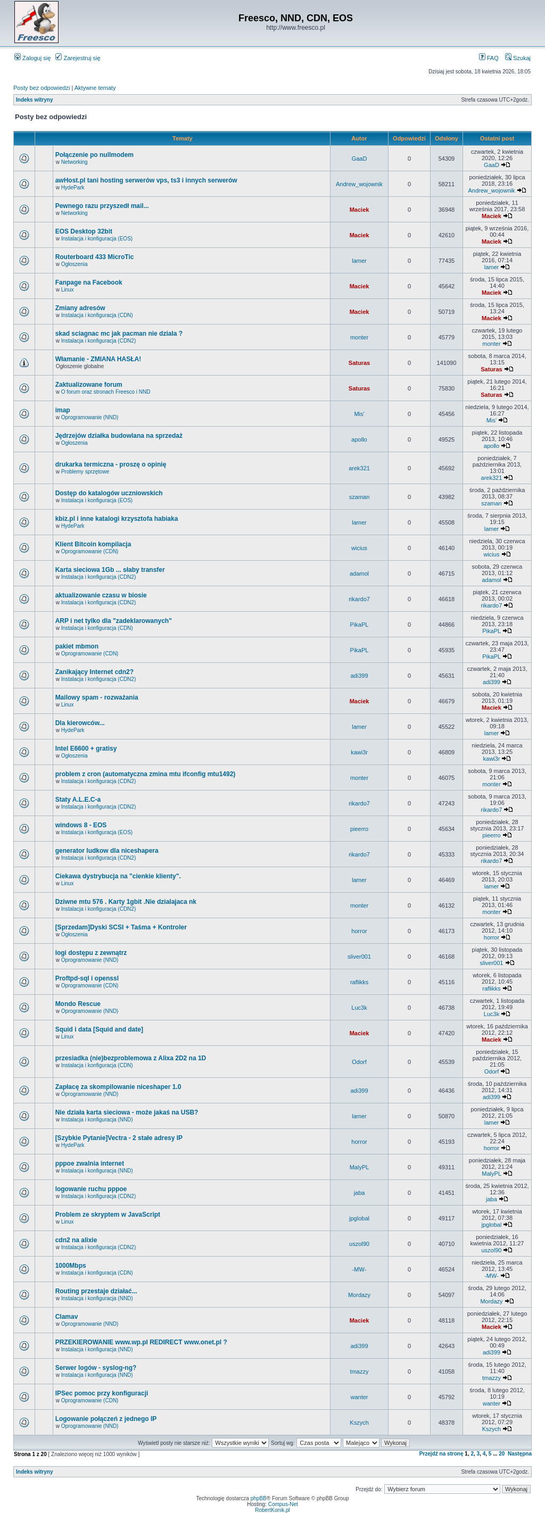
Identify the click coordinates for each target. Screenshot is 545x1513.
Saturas (359, 363)
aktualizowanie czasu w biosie (101, 595)
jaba (359, 1193)
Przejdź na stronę (441, 1454)
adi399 (359, 675)
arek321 (359, 468)
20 (502, 1454)
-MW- (359, 1269)
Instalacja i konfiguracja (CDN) (97, 315)
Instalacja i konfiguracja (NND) (97, 1120)
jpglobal (359, 1218)
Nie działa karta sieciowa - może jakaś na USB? (127, 1112)
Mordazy (359, 1295)
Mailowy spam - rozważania (96, 697)
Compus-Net (283, 1504)
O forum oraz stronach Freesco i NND (106, 392)
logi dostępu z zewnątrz (91, 953)
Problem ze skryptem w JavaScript (107, 1214)
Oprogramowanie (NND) (90, 417)
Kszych (359, 1422)
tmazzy (359, 1371)
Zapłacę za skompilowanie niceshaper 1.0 (118, 1087)
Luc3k (359, 1007)
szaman (359, 497)
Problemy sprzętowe (85, 472)
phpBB (259, 1498)
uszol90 (359, 1244)
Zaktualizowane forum (88, 384)
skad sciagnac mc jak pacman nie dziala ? (119, 333)
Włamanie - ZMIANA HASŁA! (98, 359)
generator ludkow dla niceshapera (107, 850)
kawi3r (359, 752)
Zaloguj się (32, 58)
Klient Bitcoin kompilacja (93, 544)
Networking (74, 162)
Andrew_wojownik (359, 184)
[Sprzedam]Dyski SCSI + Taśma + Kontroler (121, 927)
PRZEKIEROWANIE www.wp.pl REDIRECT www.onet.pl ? (141, 1342)
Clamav (66, 1316)
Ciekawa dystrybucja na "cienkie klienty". (118, 876)
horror (359, 931)
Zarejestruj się (77, 58)
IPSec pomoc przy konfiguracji (101, 1393)
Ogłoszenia (74, 264)
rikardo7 (359, 599)
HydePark (73, 187)
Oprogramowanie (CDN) (90, 551)
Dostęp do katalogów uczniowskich (109, 493)
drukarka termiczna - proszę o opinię (111, 464)
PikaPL (359, 624)
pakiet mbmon (76, 646)
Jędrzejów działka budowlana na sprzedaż (119, 435)
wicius (359, 548)
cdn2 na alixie (76, 1240)
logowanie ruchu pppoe (91, 1189)
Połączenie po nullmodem (94, 155)
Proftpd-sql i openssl (87, 978)
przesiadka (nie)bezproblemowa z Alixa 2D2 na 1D (131, 1058)
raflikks (359, 982)
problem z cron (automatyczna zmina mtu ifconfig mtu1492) (145, 774)
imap (62, 410)
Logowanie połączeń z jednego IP (106, 1419)
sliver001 (359, 956)
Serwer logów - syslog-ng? (96, 1367)
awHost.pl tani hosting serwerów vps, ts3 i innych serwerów (146, 180)
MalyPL (359, 1167)
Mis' (359, 414)
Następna (520, 1454)
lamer (359, 260)
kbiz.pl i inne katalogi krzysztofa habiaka (116, 518)
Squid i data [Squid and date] (99, 1029)
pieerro (359, 829)
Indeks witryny (34, 100)
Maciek (359, 209)
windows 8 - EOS (81, 825)
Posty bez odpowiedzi (41, 88)
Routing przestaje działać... (96, 1291)
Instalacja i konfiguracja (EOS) (97, 239)
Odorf (359, 1062)
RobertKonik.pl (272, 1510)
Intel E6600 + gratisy (86, 748)
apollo (359, 439)
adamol (359, 573)
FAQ (489, 58)
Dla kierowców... (80, 723)
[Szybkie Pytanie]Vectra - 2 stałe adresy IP (119, 1138)
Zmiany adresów (80, 308)
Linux (67, 290)
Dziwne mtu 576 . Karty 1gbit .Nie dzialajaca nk (125, 901)
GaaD (359, 158)
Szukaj (518, 58)
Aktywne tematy (95, 88)
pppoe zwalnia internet (89, 1163)
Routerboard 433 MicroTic (94, 257)
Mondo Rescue (78, 1004)
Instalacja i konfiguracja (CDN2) (98, 341)
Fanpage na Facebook (88, 282)
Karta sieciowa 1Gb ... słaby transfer (110, 569)
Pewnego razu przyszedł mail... (102, 206)
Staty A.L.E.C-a (78, 799)
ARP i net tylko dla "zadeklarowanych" (113, 621)
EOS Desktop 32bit (83, 231)
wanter (359, 1397)
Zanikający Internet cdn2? (94, 672)
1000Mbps (70, 1265)
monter (359, 337)
